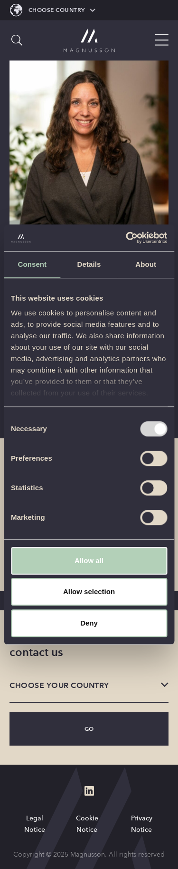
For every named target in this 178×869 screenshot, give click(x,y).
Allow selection (89, 591)
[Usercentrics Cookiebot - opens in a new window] (126, 238)
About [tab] (145, 264)
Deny (89, 623)
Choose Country (56, 9)
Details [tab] (89, 264)
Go (89, 728)
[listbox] (89, 686)
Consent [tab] (32, 264)
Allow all (89, 560)
